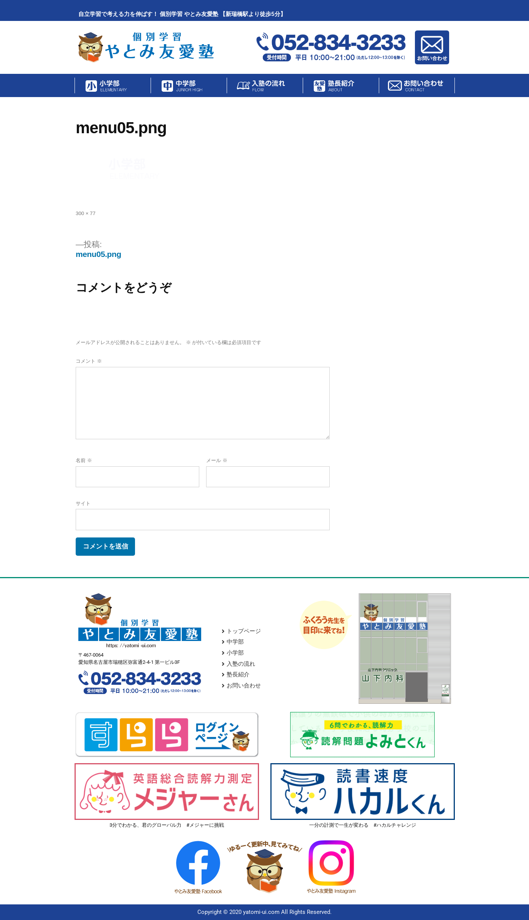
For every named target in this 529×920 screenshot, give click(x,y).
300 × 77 (85, 213)
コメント (89, 361)
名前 (84, 460)
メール (216, 460)
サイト (83, 503)
